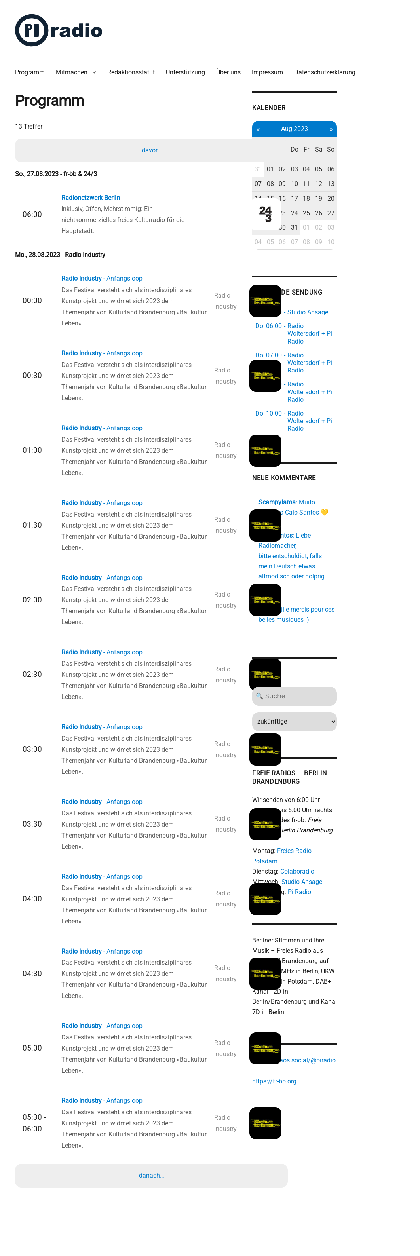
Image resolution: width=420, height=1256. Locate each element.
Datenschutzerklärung (328, 67)
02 (339, 153)
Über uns (232, 67)
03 (353, 153)
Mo (312, 138)
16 (339, 182)
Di (326, 138)
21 (312, 196)
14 (312, 182)
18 (367, 182)
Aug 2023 (353, 122)
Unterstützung (189, 67)
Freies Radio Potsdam (361, 795)
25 (367, 196)
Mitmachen (75, 67)
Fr (367, 138)
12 (380, 167)
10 (353, 167)
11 (367, 167)
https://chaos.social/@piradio (347, 986)
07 (312, 167)
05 (380, 153)
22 (325, 196)
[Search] (353, 640)
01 (325, 153)
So (394, 138)
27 (394, 196)
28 (312, 211)
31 (312, 153)
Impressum (271, 67)
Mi (339, 138)
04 (367, 153)
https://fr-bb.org (328, 1006)
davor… (153, 146)
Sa (380, 138)
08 (325, 167)
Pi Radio (353, 826)
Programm (34, 67)
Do (353, 138)
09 (339, 167)
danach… (152, 1171)
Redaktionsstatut (135, 67)
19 (380, 182)
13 (394, 167)
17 (353, 182)
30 (339, 211)
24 (353, 196)
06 (394, 153)
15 (325, 182)
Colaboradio (351, 805)
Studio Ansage (355, 815)
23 (339, 196)
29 (325, 211)
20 (394, 182)
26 (380, 196)
